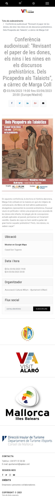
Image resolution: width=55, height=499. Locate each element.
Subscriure (41, 309)
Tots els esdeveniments (12, 21)
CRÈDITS (6, 480)
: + (10, 461)
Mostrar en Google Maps (16, 244)
